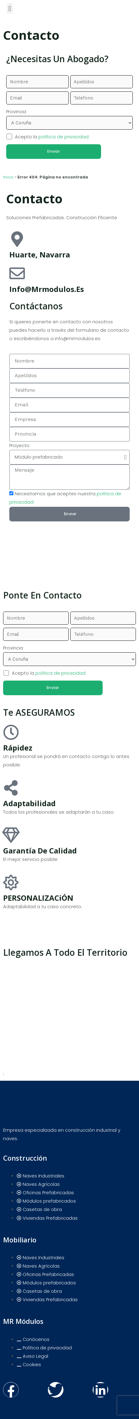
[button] (10, 8)
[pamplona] (69, 551)
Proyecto (19, 445)
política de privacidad (64, 137)
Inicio (8, 177)
